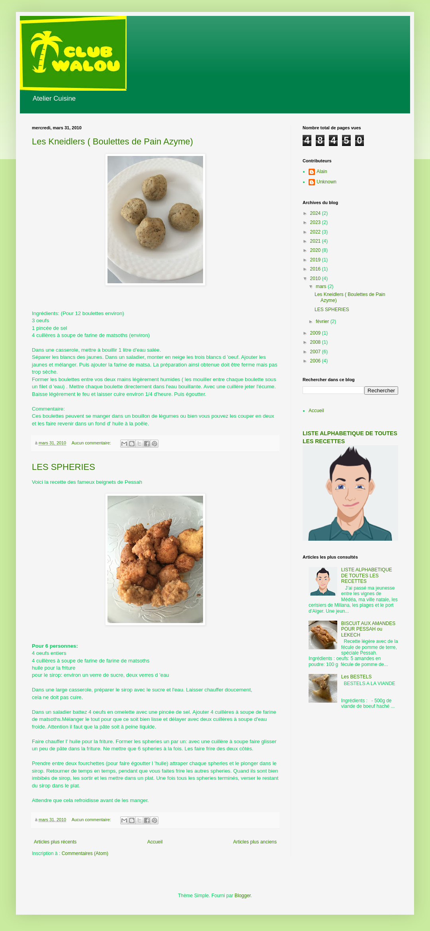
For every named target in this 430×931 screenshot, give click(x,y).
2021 (316, 241)
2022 (316, 232)
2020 (316, 250)
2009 (316, 333)
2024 (316, 213)
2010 (316, 278)
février (323, 321)
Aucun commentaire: (92, 442)
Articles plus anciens (255, 842)
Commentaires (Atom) (85, 853)
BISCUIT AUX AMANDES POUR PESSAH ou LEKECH (368, 629)
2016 (316, 269)
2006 (316, 361)
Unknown (326, 182)
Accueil (155, 842)
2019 (316, 260)
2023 (316, 222)
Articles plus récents (55, 842)
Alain (322, 171)
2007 (316, 351)
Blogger (243, 895)
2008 (316, 342)
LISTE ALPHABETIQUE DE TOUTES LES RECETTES (366, 575)
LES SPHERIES (63, 467)
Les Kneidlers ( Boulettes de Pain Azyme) (112, 141)
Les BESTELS (356, 677)
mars (322, 286)
